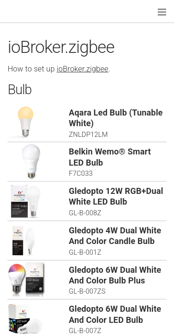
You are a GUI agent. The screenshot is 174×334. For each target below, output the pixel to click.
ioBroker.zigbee (82, 68)
